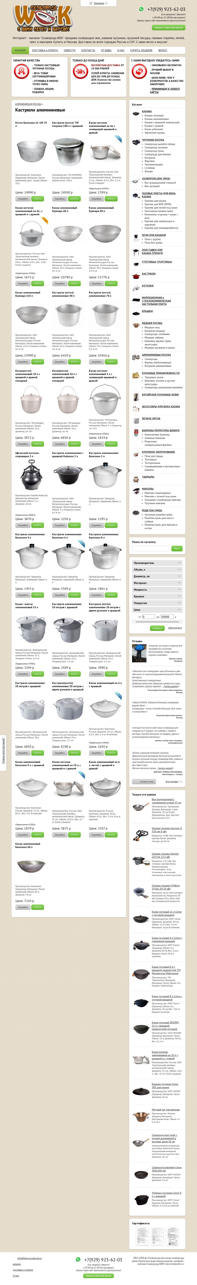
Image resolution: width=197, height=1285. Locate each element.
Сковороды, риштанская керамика (164, 387)
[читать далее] (171, 686)
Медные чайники (154, 337)
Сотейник (150, 167)
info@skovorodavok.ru (29, 1258)
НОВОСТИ (69, 50)
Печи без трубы (153, 242)
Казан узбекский (154, 129)
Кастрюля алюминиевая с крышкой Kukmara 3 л (68, 454)
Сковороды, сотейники (157, 334)
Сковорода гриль (154, 150)
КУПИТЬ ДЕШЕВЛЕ (141, 50)
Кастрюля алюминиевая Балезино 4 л (30, 536)
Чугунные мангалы (155, 503)
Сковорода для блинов (158, 154)
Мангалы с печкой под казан (160, 496)
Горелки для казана (155, 200)
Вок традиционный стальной (160, 182)
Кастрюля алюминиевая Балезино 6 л (67, 536)
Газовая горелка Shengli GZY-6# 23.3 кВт (165, 855)
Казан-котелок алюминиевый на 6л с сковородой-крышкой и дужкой (103, 127)
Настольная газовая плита (159, 211)
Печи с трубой (153, 239)
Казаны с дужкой (154, 125)
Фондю (149, 171)
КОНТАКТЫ (88, 50)
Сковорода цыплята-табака (160, 144)
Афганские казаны (155, 132)
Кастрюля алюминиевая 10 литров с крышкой (67, 605)
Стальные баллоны (155, 438)
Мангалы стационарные (158, 493)
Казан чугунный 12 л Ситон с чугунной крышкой (167, 913)
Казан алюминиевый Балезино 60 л (27, 845)
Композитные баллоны (157, 434)
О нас (16, 1275)
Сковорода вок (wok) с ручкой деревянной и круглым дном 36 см (164, 1138)
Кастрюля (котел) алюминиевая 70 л (100, 294)
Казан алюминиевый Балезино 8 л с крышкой (29, 763)
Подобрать (157, 628)
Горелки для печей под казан (161, 207)
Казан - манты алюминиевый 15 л (26, 605)
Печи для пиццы (154, 456)
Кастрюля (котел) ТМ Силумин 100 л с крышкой (67, 124)
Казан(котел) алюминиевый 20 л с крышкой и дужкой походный (27, 375)
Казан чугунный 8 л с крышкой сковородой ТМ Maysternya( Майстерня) (166, 970)
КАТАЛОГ (20, 50)
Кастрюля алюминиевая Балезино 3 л (103, 454)
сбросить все (175, 627)
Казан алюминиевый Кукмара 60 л (64, 209)
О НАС (120, 50)
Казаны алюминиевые (157, 119)
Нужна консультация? (3, 751)
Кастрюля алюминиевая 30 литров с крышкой (30, 684)
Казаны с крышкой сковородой (162, 122)
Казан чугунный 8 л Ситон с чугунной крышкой (167, 998)
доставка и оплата (23, 1269)
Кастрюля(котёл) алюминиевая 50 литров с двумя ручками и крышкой (68, 686)
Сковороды (151, 359)
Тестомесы (151, 459)
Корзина (99, 3)
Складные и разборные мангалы (163, 499)
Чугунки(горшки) (154, 164)
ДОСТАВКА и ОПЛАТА (45, 50)
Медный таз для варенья (166, 1109)
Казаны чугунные (154, 115)
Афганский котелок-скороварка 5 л (27, 454)
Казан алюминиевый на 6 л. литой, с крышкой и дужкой (104, 765)
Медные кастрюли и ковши (160, 347)
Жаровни (150, 161)
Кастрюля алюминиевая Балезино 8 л (103, 536)
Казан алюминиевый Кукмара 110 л (27, 294)
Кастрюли (150, 157)
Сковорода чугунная (156, 147)
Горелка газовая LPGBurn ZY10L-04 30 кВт (166, 887)
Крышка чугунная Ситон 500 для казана (165, 1085)
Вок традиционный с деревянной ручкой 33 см (166, 801)
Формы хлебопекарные (158, 362)
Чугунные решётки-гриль (158, 514)
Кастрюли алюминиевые (158, 366)
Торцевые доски (154, 377)
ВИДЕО (163, 50)
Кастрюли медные (155, 330)
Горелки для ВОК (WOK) (158, 204)
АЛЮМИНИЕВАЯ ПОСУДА (28, 104)
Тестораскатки (152, 463)
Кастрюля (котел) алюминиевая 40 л (63, 294)
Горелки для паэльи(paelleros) (161, 227)
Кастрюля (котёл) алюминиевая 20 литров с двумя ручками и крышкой (104, 607)
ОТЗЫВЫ (106, 50)
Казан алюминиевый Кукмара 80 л (101, 209)
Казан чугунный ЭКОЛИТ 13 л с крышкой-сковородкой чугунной (165, 1026)
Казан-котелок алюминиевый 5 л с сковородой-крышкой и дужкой (103, 375)
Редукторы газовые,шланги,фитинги (158, 443)
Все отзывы (172, 781)
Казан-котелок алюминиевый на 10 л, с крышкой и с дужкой (165, 1055)
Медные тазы (152, 327)
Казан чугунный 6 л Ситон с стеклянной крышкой (167, 939)
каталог (17, 1264)
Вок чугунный (152, 186)
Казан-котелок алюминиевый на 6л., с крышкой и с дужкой (28, 211)
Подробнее (23, 198)
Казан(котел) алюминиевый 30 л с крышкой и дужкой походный (64, 375)
